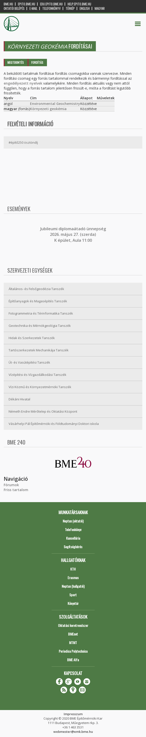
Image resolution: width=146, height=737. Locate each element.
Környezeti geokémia (48, 108)
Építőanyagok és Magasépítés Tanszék (38, 301)
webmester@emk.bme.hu (73, 731)
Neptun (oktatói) (73, 520)
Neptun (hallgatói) (73, 586)
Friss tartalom (16, 489)
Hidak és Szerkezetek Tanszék (32, 338)
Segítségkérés (73, 546)
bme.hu (8, 4)
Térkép (70, 8)
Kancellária (73, 538)
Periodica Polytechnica (73, 651)
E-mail (33, 8)
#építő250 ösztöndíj (23, 142)
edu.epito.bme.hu (51, 4)
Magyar (100, 8)
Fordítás (37, 62)
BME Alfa (73, 659)
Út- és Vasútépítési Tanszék (29, 362)
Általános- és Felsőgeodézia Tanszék (36, 289)
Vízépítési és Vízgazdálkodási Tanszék (37, 374)
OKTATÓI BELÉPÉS (14, 8)
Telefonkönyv (51, 8)
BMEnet (73, 633)
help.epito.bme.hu (79, 4)
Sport (73, 594)
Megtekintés (15, 62)
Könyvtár (73, 603)
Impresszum (73, 714)
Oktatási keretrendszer (73, 625)
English (85, 8)
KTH (73, 569)
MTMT (73, 642)
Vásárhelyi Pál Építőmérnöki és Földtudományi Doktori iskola (54, 423)
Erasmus (73, 577)
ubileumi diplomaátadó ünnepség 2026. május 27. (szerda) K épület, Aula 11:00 (73, 234)
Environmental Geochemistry (55, 103)
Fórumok (11, 485)
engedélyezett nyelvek (23, 83)
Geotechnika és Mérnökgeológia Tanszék (40, 325)
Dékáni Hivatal (19, 399)
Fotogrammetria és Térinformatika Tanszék (41, 313)
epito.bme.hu (26, 4)
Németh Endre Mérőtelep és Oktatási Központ (43, 411)
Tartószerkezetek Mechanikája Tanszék (39, 350)
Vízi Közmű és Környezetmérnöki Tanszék (40, 387)
